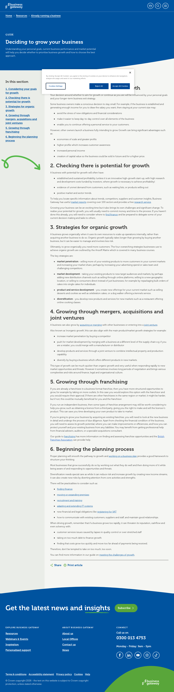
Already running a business (46, 15)
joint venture (150, 325)
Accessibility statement (41, 674)
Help (87, 674)
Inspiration (12, 644)
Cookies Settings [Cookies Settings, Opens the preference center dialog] (55, 86)
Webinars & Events (17, 639)
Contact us (69, 644)
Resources (21, 15)
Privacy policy (64, 674)
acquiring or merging (91, 325)
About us (67, 633)
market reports (78, 202)
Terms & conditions (16, 674)
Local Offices (70, 639)
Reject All (99, 86)
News (65, 650)
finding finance (65, 489)
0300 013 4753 (131, 637)
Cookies (78, 674)
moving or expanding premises (73, 495)
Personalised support (18, 650)
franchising (69, 436)
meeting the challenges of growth (116, 555)
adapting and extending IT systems (75, 506)
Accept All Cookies (120, 86)
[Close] (130, 72)
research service (142, 202)
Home (9, 15)
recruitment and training (69, 500)
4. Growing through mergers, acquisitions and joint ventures (21, 119)
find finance (112, 214)
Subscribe (126, 608)
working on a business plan (123, 456)
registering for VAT (107, 512)
